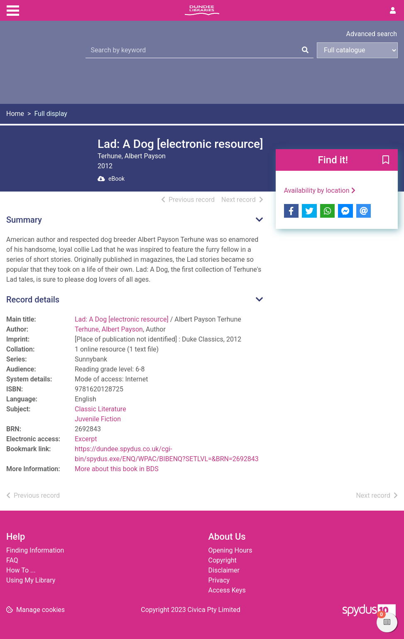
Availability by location (319, 190)
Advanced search (371, 34)
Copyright (222, 560)
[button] (385, 160)
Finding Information (35, 550)
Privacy (219, 580)
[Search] (305, 50)
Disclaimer (224, 570)
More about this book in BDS (117, 469)
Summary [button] (24, 220)
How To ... (21, 570)
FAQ (12, 560)
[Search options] (357, 50)
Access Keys (227, 590)
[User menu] (393, 10)
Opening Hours (230, 550)
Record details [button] (32, 300)
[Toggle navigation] (13, 9)
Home (15, 114)
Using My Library (30, 580)
